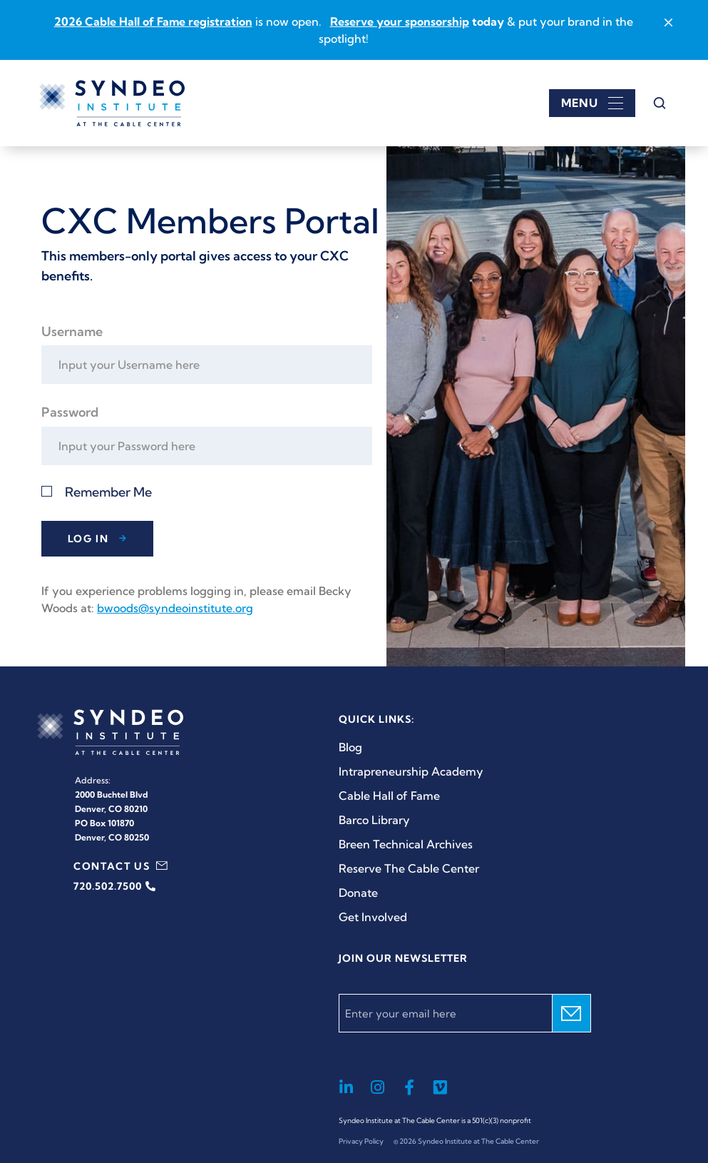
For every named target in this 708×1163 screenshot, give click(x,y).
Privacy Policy (361, 1141)
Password (69, 412)
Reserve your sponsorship (399, 21)
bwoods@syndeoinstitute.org (175, 608)
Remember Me (108, 492)
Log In (88, 538)
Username (72, 331)
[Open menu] (592, 103)
